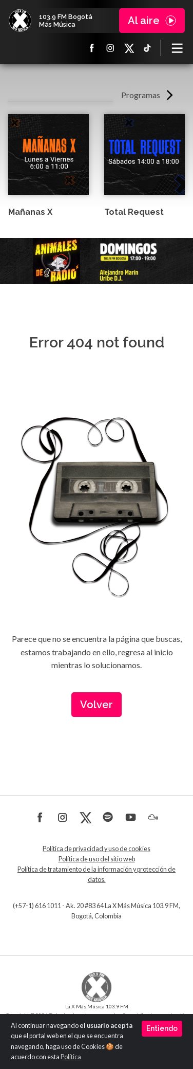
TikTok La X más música (147, 48)
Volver (96, 704)
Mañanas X (30, 212)
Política (71, 1057)
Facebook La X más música (92, 48)
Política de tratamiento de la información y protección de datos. (96, 874)
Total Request (134, 212)
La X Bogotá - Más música (20, 20)
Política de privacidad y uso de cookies (96, 849)
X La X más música (129, 48)
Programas (140, 95)
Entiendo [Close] (162, 1028)
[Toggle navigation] (177, 48)
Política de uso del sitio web (97, 859)
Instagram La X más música (110, 48)
